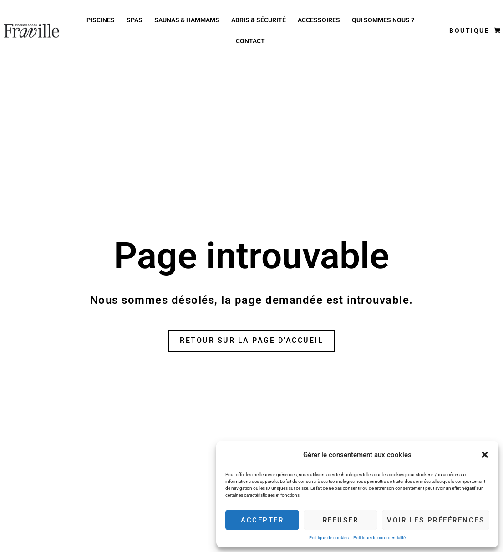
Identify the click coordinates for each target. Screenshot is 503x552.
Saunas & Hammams (186, 20)
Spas (134, 20)
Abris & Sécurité (258, 20)
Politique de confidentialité (379, 537)
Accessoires (319, 20)
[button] (484, 454)
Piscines (100, 20)
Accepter (262, 520)
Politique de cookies (329, 537)
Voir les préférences (435, 520)
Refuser (341, 520)
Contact (250, 41)
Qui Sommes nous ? (383, 20)
